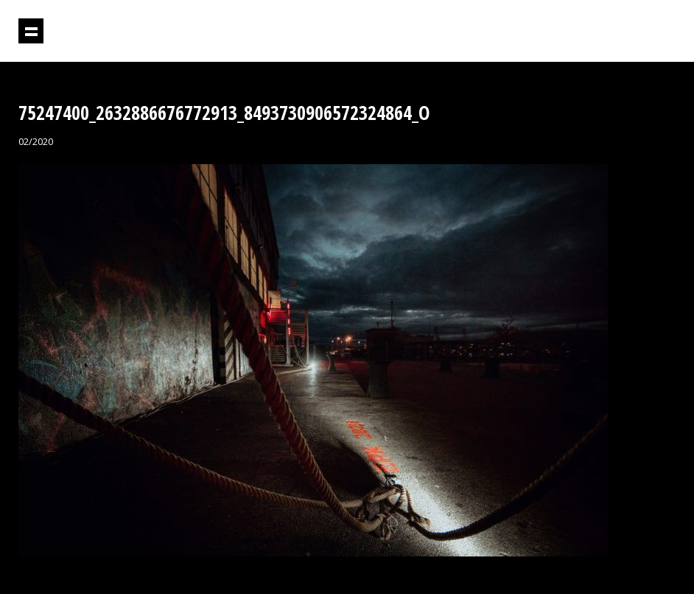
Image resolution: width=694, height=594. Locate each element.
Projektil (612, 31)
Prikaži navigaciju (30, 30)
